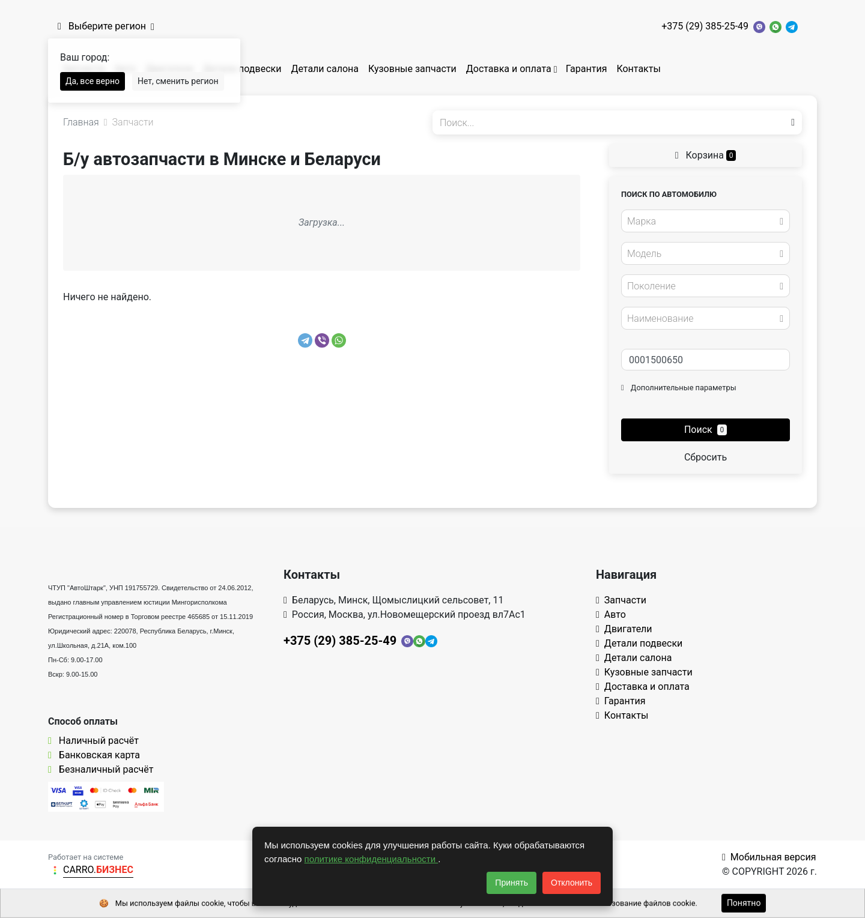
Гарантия (586, 68)
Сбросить (705, 457)
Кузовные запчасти (412, 68)
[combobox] (705, 221)
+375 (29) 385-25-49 (704, 26)
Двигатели (624, 629)
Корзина (705, 155)
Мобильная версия (769, 857)
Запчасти (621, 600)
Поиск (705, 429)
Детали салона (325, 68)
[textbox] (702, 221)
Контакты (638, 68)
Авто (611, 614)
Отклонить (571, 882)
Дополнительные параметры (678, 387)
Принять (511, 882)
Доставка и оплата (508, 68)
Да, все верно (92, 81)
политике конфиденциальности (372, 859)
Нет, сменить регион (178, 81)
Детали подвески (242, 68)
